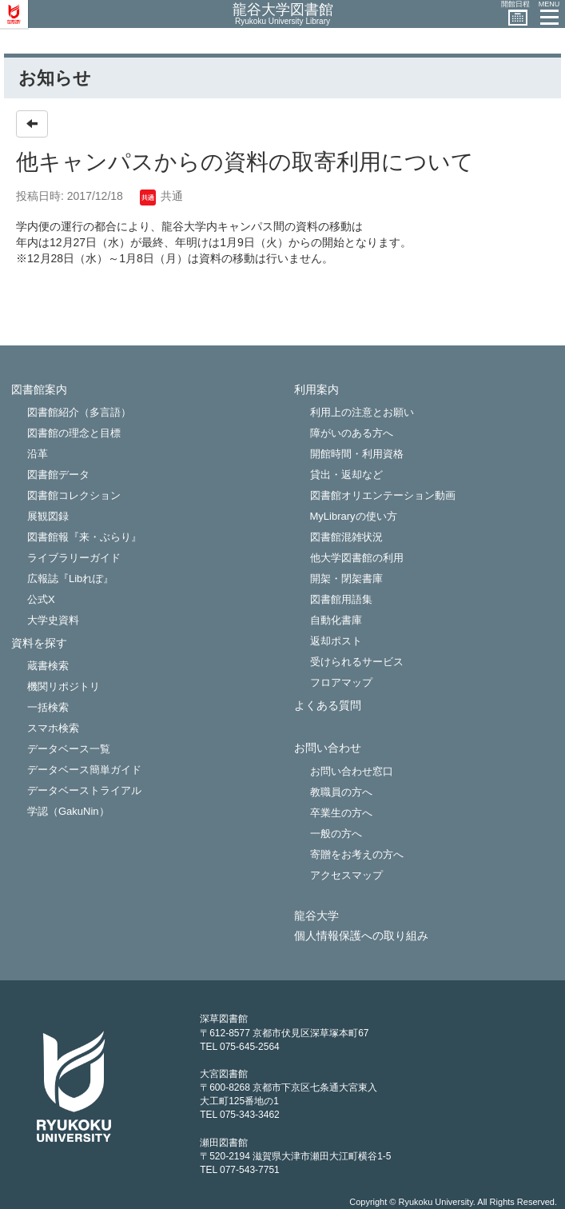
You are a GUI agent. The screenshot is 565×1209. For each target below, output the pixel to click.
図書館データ (58, 475)
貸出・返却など (346, 475)
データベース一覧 (68, 749)
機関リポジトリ (63, 686)
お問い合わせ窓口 (351, 771)
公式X (41, 599)
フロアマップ (341, 682)
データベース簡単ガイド (84, 770)
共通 (161, 196)
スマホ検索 (53, 728)
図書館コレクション (74, 495)
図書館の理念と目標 (74, 433)
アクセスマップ (346, 875)
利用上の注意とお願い (362, 412)
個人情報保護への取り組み (361, 936)
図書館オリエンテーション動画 (383, 495)
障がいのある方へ (351, 433)
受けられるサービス (357, 662)
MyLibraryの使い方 (353, 516)
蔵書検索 (48, 666)
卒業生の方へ (341, 813)
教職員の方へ (341, 792)
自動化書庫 (336, 620)
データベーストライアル (84, 790)
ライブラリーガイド (74, 558)
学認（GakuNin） (68, 811)
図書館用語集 (341, 599)
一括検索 (48, 707)
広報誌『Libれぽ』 (70, 579)
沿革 (37, 454)
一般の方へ (336, 834)
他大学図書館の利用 (357, 558)
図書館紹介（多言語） (79, 412)
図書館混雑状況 (346, 537)
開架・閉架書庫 (346, 579)
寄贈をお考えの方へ (357, 854)
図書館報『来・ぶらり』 (84, 537)
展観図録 (48, 516)
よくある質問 (327, 706)
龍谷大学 (316, 916)
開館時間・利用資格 (357, 454)
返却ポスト (336, 641)
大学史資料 (53, 620)
